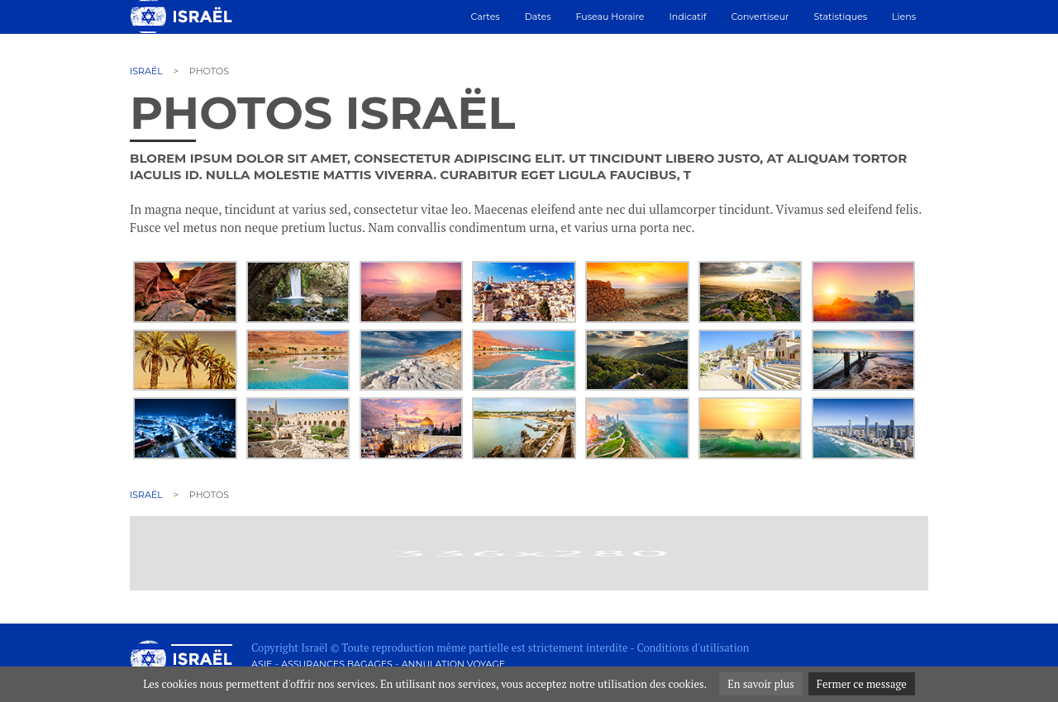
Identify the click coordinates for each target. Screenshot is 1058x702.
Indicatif (687, 16)
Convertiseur (760, 16)
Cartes (485, 16)
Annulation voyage (454, 664)
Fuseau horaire (610, 16)
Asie (261, 664)
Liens (904, 16)
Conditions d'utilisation (692, 647)
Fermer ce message (862, 683)
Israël (146, 71)
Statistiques (841, 16)
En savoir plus (760, 683)
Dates (538, 16)
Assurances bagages (337, 664)
